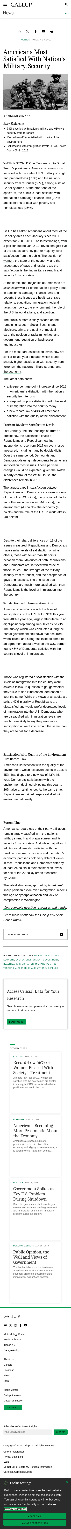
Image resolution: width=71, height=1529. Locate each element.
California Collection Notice (17, 1471)
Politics (51, 964)
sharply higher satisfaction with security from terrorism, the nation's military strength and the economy (33, 366)
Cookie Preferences (13, 1451)
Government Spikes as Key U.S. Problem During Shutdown (33, 1194)
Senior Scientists (13, 1339)
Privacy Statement (13, 1456)
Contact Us (13, 1408)
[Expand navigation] (5, 4)
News (7, 1375)
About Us (9, 1359)
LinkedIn (5, 1325)
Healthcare (10, 964)
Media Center (11, 1389)
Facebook (20, 1325)
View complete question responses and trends (34, 907)
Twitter (10, 1325)
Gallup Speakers (13, 1395)
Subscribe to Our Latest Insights (20, 1426)
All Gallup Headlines (47, 956)
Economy (8, 960)
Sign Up (60, 1432)
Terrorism (9, 968)
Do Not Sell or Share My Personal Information (27, 1466)
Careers (8, 1364)
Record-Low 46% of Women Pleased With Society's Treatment (33, 1067)
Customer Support (13, 1400)
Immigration (26, 964)
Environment (33, 960)
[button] (35, 934)
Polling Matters (23, 1246)
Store (6, 1381)
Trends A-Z (10, 1345)
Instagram (15, 1325)
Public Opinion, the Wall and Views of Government (31, 1257)
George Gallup (11, 1350)
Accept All (34, 1516)
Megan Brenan (19, 115)
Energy (20, 960)
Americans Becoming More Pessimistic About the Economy (35, 1131)
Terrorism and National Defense (38, 968)
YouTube (25, 1325)
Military (40, 964)
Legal (6, 1461)
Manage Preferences (35, 1523)
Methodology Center (14, 1334)
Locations (9, 1370)
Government (50, 960)
